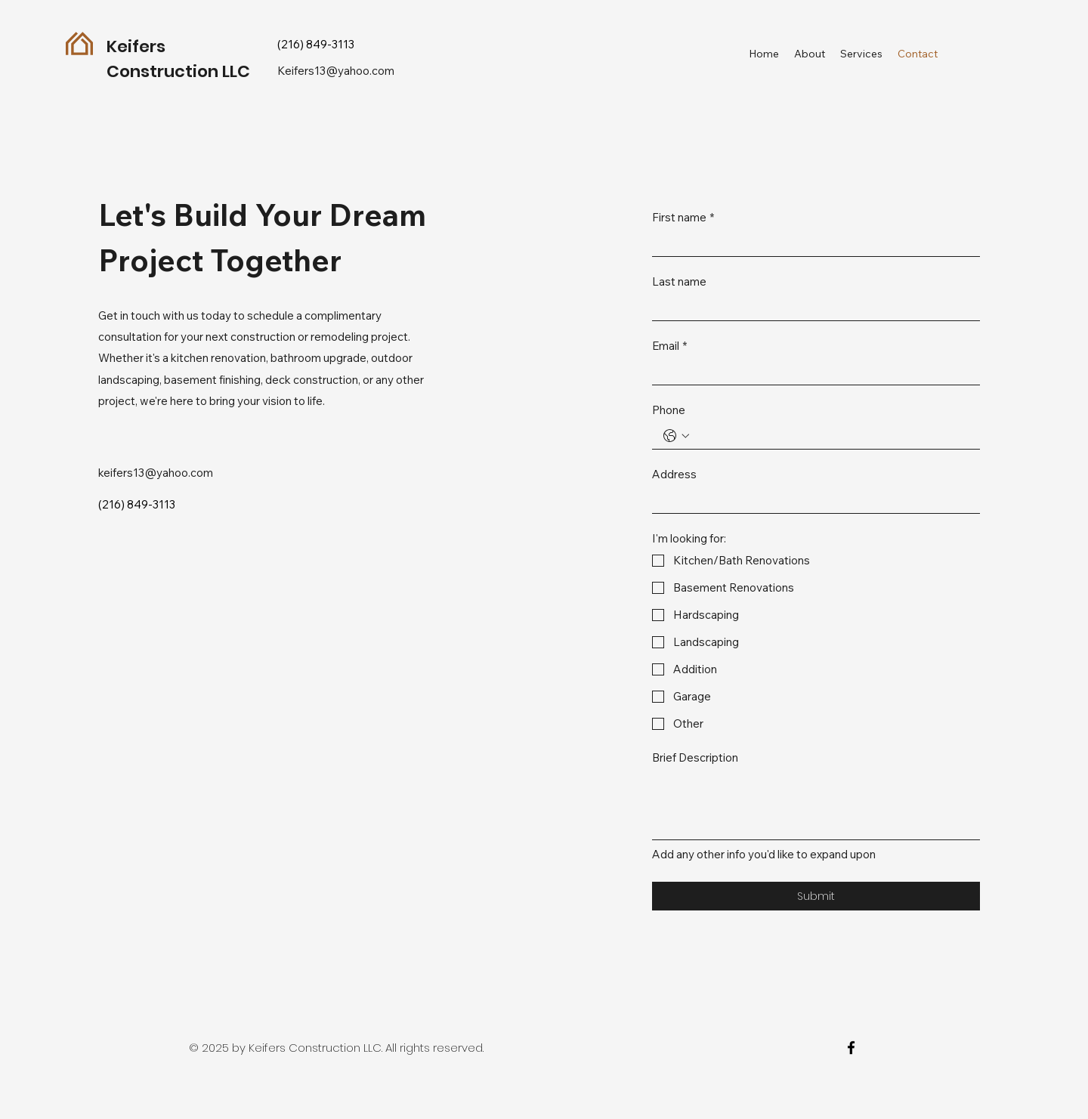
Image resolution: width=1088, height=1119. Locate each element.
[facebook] (851, 1047)
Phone (668, 410)
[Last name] (811, 307)
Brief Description (695, 758)
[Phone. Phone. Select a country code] (676, 436)
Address (674, 474)
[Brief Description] (816, 805)
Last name (679, 282)
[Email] (811, 372)
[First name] (811, 243)
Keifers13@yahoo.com (335, 70)
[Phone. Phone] (831, 436)
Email (669, 346)
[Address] (811, 500)
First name (683, 217)
